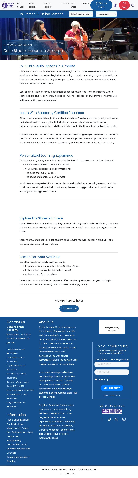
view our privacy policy (112, 395)
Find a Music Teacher (18, 420)
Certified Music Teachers (20, 432)
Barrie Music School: (15, 390)
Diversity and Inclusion (18, 448)
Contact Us (69, 308)
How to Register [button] (47, 5)
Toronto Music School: (16, 349)
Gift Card (11, 452)
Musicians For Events (18, 428)
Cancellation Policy (17, 444)
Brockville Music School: (16, 374)
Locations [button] (64, 3)
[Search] (81, 14)
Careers (85, 3)
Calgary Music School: (16, 402)
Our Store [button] (73, 5)
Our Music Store (15, 424)
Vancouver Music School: (17, 394)
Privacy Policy (14, 440)
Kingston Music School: (16, 365)
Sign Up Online (101, 5)
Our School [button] (20, 5)
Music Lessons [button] (33, 5)
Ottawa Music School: (16, 357)
